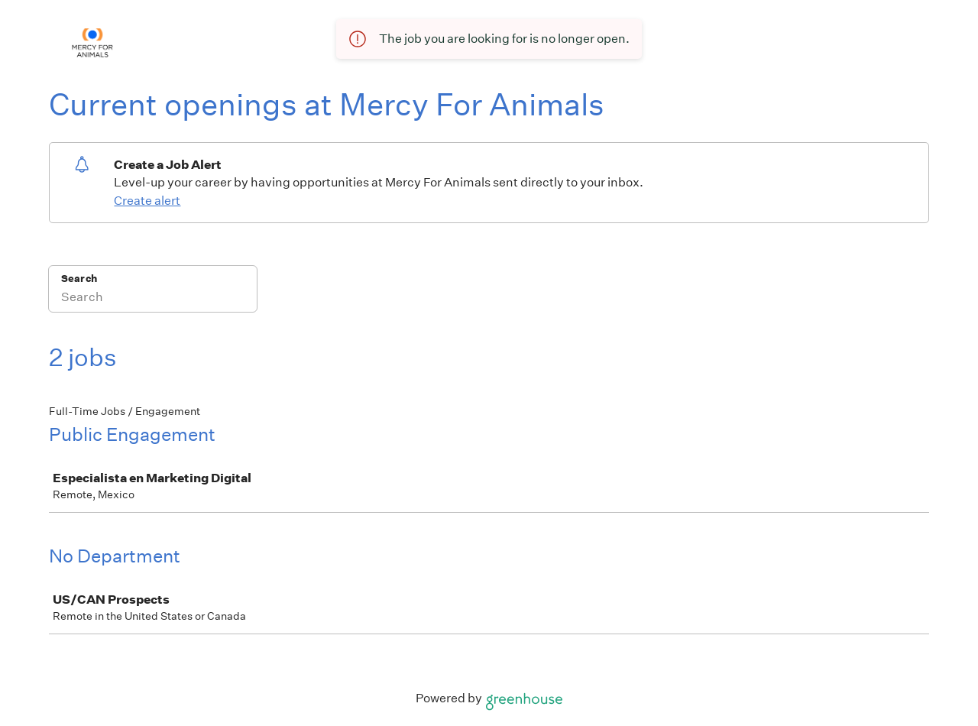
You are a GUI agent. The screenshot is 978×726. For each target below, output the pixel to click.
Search (79, 278)
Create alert (147, 200)
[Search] (153, 299)
